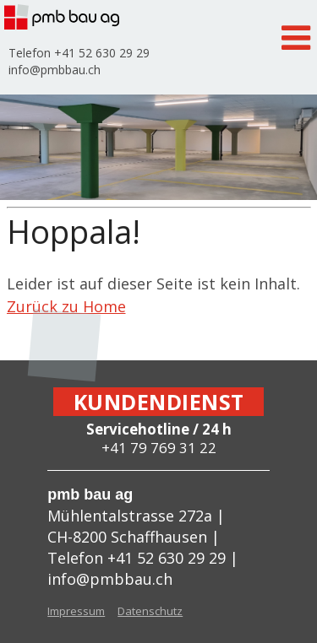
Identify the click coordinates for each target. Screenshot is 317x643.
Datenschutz (150, 611)
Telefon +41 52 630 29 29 (79, 53)
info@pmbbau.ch (54, 70)
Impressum (76, 611)
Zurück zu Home (66, 306)
